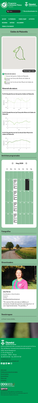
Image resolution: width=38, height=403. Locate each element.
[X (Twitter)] (4, 364)
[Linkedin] (6, 364)
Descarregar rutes (29, 71)
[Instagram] (11, 364)
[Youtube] (9, 364)
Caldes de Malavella (19, 32)
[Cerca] (13, 11)
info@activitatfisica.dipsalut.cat (10, 361)
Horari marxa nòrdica (9, 319)
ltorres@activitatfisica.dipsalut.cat (11, 299)
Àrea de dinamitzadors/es (29, 11)
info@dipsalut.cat (6, 359)
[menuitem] (4, 19)
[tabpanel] (19, 247)
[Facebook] (1, 364)
